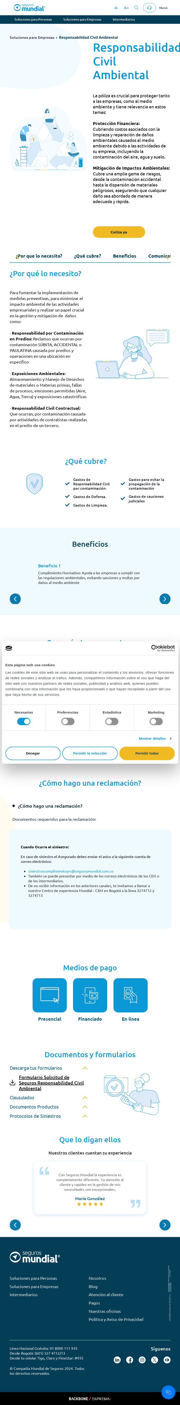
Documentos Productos (34, 1106)
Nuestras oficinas (105, 1311)
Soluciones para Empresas (32, 37)
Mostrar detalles (152, 738)
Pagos (94, 1302)
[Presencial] (49, 1000)
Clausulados (22, 1097)
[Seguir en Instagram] (142, 1360)
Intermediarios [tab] (124, 19)
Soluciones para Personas (33, 1278)
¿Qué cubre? (87, 256)
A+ (126, 7)
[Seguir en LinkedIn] (117, 1360)
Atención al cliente (106, 1294)
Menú (163, 8)
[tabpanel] (90, 879)
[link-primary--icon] (48, 1082)
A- (116, 7)
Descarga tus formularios (36, 1068)
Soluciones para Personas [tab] (33, 19)
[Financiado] (90, 1000)
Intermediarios (24, 1294)
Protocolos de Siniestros (35, 1116)
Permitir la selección (90, 753)
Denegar (33, 753)
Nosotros (97, 1278)
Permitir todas (147, 753)
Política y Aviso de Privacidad (116, 1319)
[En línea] (130, 1000)
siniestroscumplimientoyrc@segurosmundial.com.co (70, 871)
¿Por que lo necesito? (39, 256)
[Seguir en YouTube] (167, 1360)
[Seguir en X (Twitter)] (129, 1360)
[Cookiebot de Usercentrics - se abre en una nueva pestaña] (154, 648)
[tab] (90, 806)
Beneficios (124, 256)
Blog (93, 1286)
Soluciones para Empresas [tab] (82, 19)
